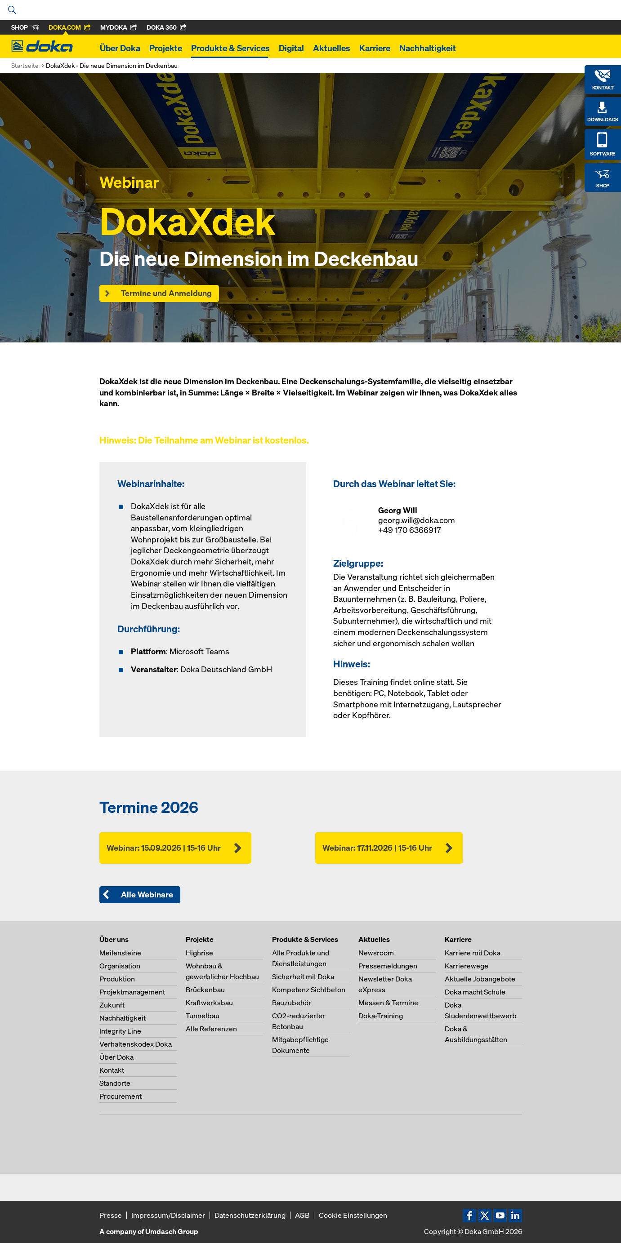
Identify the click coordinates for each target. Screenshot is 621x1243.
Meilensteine (120, 953)
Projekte (165, 48)
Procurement (120, 1096)
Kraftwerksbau (209, 1003)
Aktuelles (331, 48)
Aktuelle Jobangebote (480, 979)
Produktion (117, 979)
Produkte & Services (230, 48)
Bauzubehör (291, 1003)
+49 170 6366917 (409, 530)
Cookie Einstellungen (353, 1215)
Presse (110, 1215)
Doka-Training (380, 1016)
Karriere (374, 48)
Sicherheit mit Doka (303, 976)
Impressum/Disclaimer (168, 1215)
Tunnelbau (202, 1016)
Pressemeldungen (387, 966)
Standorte (114, 1083)
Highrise (199, 953)
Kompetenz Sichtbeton (308, 989)
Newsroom (376, 953)
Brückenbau (205, 989)
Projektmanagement (132, 992)
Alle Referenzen (211, 1029)
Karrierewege (466, 966)
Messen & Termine (388, 1003)
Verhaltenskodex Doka (135, 1044)
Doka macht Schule (475, 992)
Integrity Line (120, 1031)
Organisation (119, 966)
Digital (291, 48)
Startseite (25, 65)
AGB (302, 1215)
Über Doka (120, 48)
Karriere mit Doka (472, 953)
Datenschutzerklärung (250, 1215)
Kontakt (111, 1070)
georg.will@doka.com (416, 520)
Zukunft (112, 1005)
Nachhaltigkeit (427, 48)
